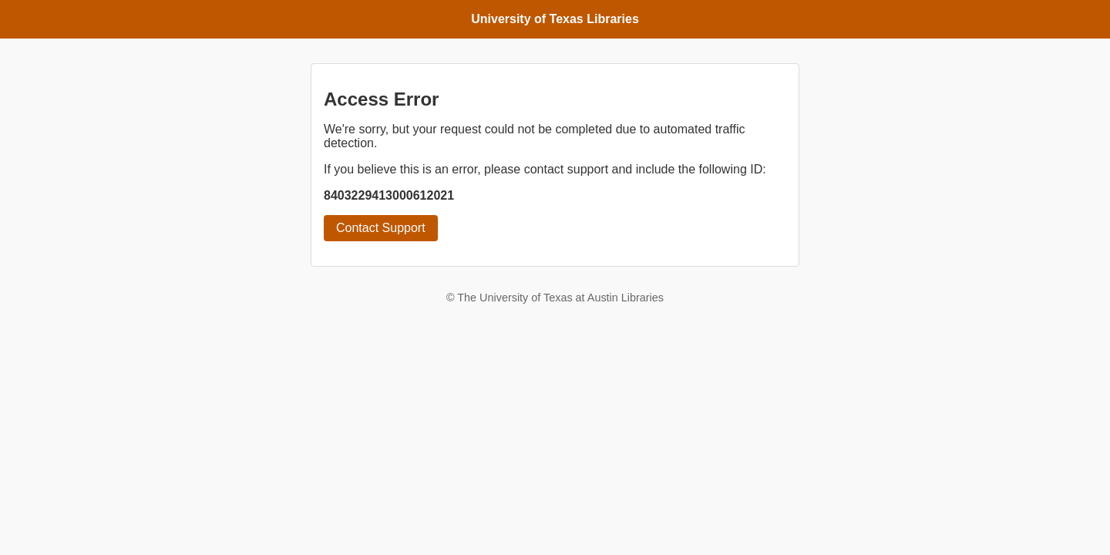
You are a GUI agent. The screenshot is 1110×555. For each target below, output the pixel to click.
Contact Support (381, 227)
